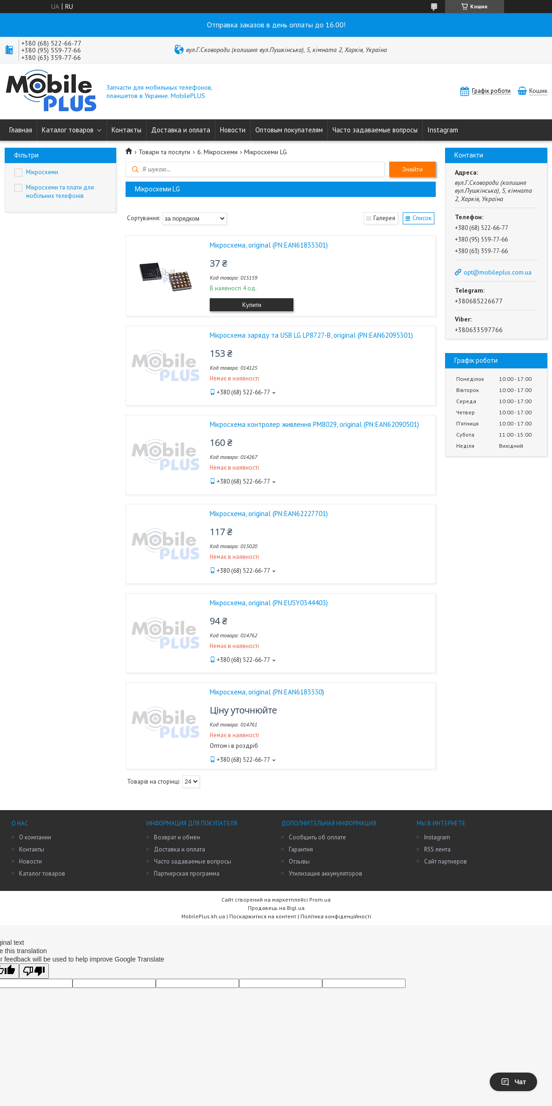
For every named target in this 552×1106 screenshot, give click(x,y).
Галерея (384, 218)
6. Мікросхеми (217, 152)
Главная (20, 129)
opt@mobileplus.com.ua (498, 272)
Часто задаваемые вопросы (375, 129)
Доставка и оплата (180, 129)
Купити (251, 305)
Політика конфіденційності (335, 916)
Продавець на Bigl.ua (276, 907)
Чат (513, 1082)
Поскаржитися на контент (262, 916)
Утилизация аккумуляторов (325, 873)
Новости (233, 129)
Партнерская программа (186, 873)
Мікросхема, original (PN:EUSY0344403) (269, 602)
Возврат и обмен (177, 837)
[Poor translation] (34, 971)
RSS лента (437, 849)
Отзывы (299, 861)
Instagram (442, 129)
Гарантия (301, 849)
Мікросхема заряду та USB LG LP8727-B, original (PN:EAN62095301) (311, 335)
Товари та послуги (164, 152)
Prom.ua (320, 899)
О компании (35, 837)
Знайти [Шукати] (412, 169)
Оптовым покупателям (289, 129)
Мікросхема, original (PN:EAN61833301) (269, 245)
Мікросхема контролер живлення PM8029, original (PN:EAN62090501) (314, 424)
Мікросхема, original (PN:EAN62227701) (269, 513)
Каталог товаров (67, 129)
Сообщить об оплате (317, 837)
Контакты (126, 129)
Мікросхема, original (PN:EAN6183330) (267, 691)
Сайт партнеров (445, 861)
